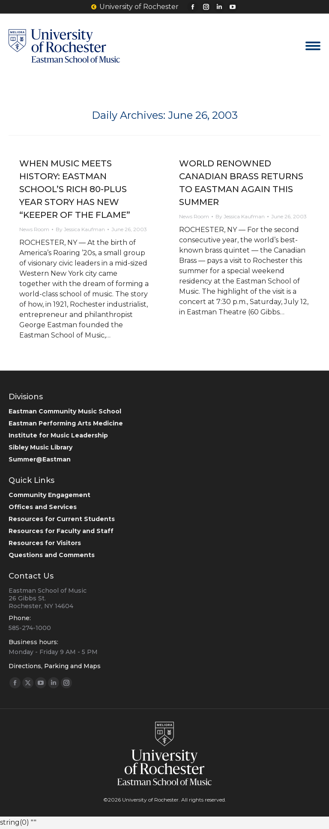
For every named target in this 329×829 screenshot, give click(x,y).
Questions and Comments (52, 555)
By (80, 229)
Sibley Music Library (40, 447)
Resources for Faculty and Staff (61, 531)
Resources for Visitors (45, 543)
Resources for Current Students (62, 519)
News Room (34, 229)
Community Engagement (49, 495)
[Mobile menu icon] (312, 46)
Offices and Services (43, 507)
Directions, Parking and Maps (55, 666)
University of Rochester (135, 7)
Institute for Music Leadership (58, 435)
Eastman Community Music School (65, 411)
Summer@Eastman (40, 459)
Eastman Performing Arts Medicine (66, 423)
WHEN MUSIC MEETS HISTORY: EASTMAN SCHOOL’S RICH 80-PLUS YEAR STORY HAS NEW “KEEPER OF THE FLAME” (74, 189)
